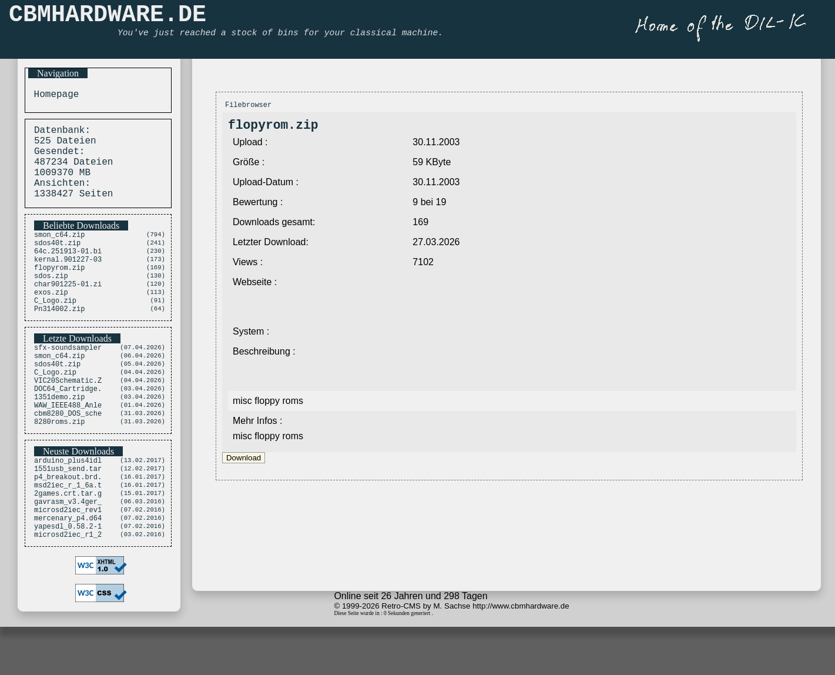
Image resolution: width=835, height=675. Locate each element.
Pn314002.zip (59, 340)
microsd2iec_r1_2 (68, 599)
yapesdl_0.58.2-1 (68, 589)
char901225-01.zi (68, 310)
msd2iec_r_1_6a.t (68, 539)
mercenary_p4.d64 (68, 579)
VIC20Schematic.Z (68, 420)
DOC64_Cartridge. (68, 430)
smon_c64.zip (59, 250)
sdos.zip (51, 300)
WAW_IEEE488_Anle (68, 450)
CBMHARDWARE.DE (107, 18)
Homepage (53, 95)
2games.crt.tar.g (68, 549)
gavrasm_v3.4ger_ (68, 559)
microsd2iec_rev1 (68, 569)
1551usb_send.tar (68, 519)
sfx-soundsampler (68, 380)
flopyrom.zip (59, 290)
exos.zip (51, 320)
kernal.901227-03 (68, 280)
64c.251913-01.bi (68, 270)
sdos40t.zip (57, 260)
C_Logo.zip (55, 330)
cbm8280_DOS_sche (68, 460)
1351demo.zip (59, 440)
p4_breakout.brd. (68, 529)
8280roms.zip (59, 469)
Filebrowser (248, 106)
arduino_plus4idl (68, 509)
